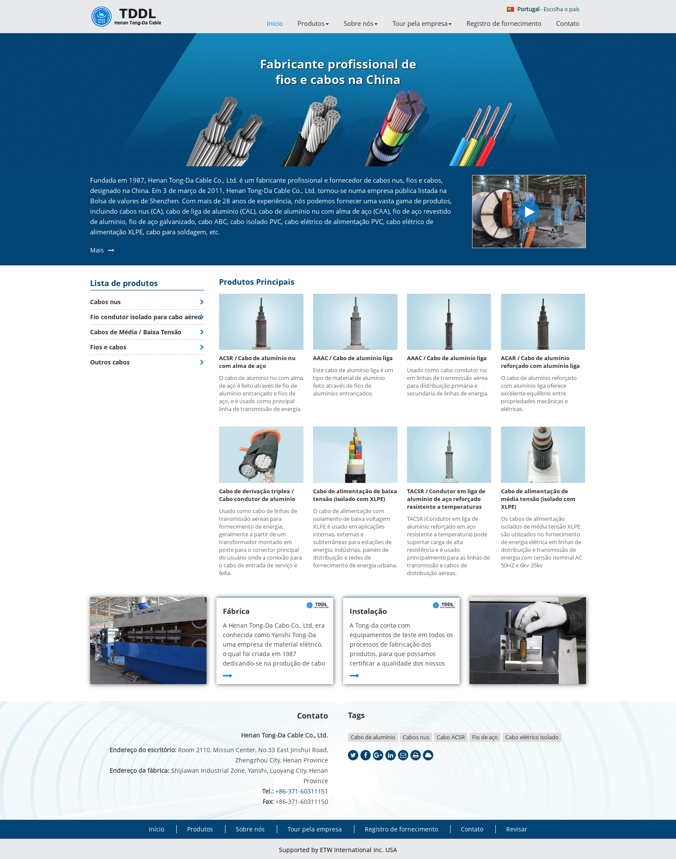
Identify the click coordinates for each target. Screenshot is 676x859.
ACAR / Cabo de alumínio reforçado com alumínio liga (540, 362)
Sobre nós (250, 829)
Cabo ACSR (451, 737)
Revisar (516, 829)
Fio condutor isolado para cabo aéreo (145, 317)
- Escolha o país (543, 9)
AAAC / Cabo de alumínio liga (353, 358)
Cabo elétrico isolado (532, 737)
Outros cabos (110, 362)
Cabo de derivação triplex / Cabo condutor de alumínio (257, 495)
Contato (567, 23)
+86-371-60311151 (301, 791)
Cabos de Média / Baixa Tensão (136, 332)
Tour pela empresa (315, 829)
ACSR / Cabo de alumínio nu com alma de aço (257, 362)
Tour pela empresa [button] (422, 23)
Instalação (368, 611)
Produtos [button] (313, 23)
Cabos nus (105, 302)
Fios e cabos (108, 347)
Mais (97, 250)
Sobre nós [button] (361, 23)
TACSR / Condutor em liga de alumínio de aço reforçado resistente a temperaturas (446, 498)
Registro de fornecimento (503, 23)
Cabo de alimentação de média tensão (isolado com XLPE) (538, 498)
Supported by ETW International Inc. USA (338, 850)
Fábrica (236, 611)
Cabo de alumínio (373, 737)
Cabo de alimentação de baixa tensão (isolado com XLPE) (355, 495)
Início (275, 23)
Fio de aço (485, 737)
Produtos (200, 829)
